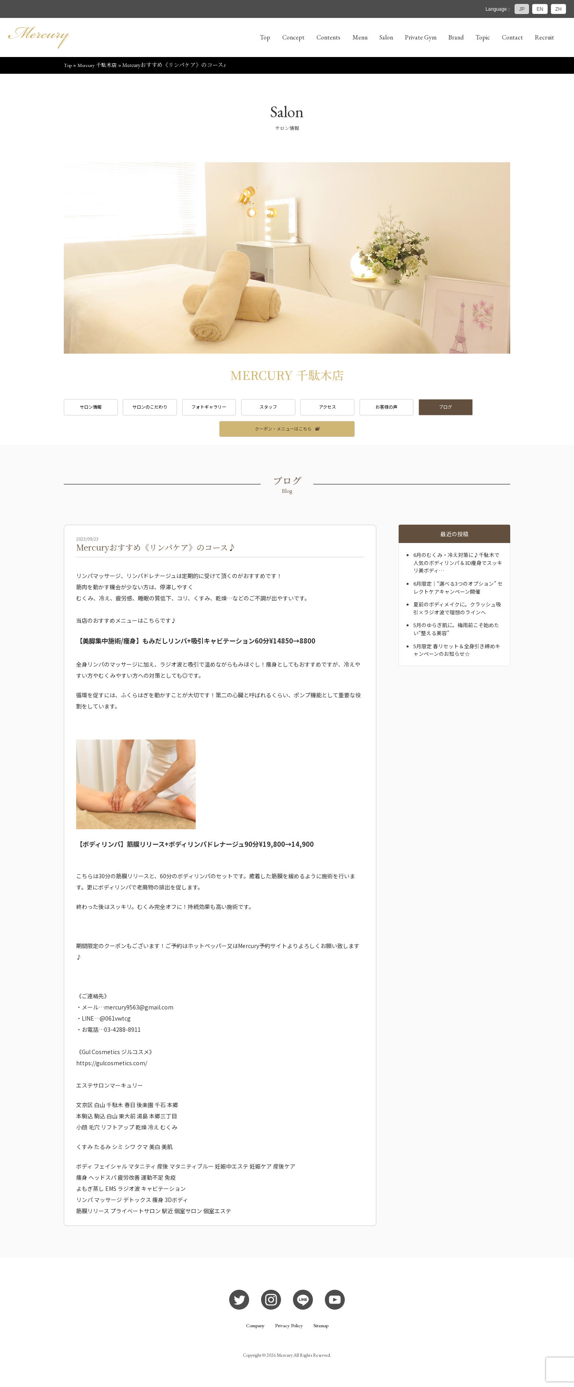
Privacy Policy (289, 1330)
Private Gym (420, 37)
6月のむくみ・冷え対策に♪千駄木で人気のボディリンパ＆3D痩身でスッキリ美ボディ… (458, 566)
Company (254, 1330)
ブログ (481, 409)
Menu (360, 37)
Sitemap (322, 1330)
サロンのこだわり (158, 409)
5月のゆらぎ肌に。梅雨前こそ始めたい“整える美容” (456, 633)
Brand (456, 37)
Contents (328, 37)
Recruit (544, 37)
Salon (386, 37)
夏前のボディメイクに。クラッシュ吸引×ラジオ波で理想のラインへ (457, 612)
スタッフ (287, 409)
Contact (512, 37)
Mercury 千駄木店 (98, 66)
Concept (293, 37)
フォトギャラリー (222, 409)
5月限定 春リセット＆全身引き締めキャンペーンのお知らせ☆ (457, 654)
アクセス (351, 409)
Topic (483, 37)
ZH (558, 9)
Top (265, 37)
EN (540, 9)
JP (522, 9)
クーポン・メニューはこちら (283, 432)
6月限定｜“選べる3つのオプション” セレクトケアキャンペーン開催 (458, 592)
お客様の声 (416, 409)
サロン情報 (93, 409)
